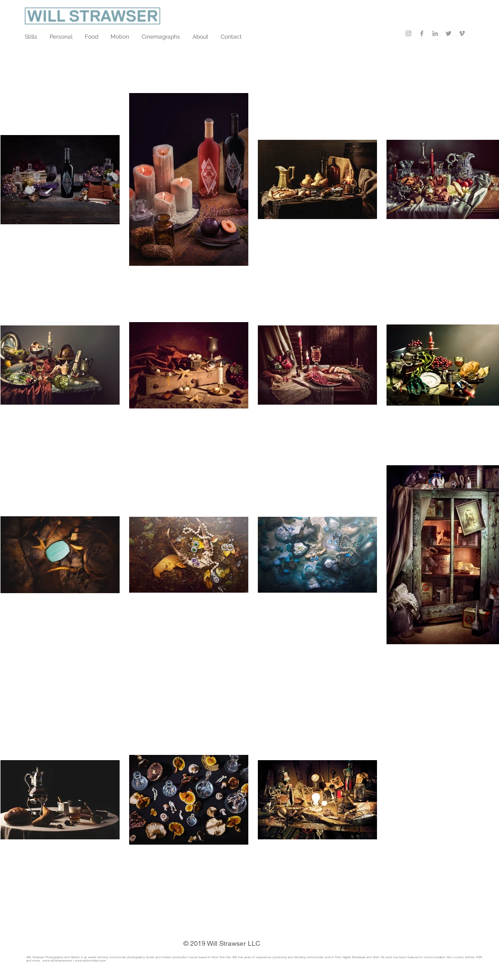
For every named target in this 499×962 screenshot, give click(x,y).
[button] (31, 37)
